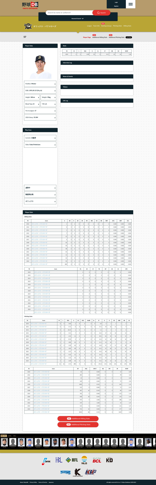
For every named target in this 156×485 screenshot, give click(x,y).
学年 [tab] (5, 435)
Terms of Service (43, 482)
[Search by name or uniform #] (71, 12)
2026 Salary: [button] (31, 117)
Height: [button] (30, 97)
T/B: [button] (44, 104)
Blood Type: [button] (29, 104)
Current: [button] (30, 138)
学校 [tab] (14, 435)
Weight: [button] (46, 97)
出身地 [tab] (9, 435)
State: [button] (32, 145)
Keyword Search (78, 18)
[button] (40, 188)
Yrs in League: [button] (30, 111)
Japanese (51, 482)
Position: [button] (30, 84)
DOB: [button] (33, 90)
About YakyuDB (24, 482)
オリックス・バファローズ (39, 224)
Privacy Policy (33, 482)
